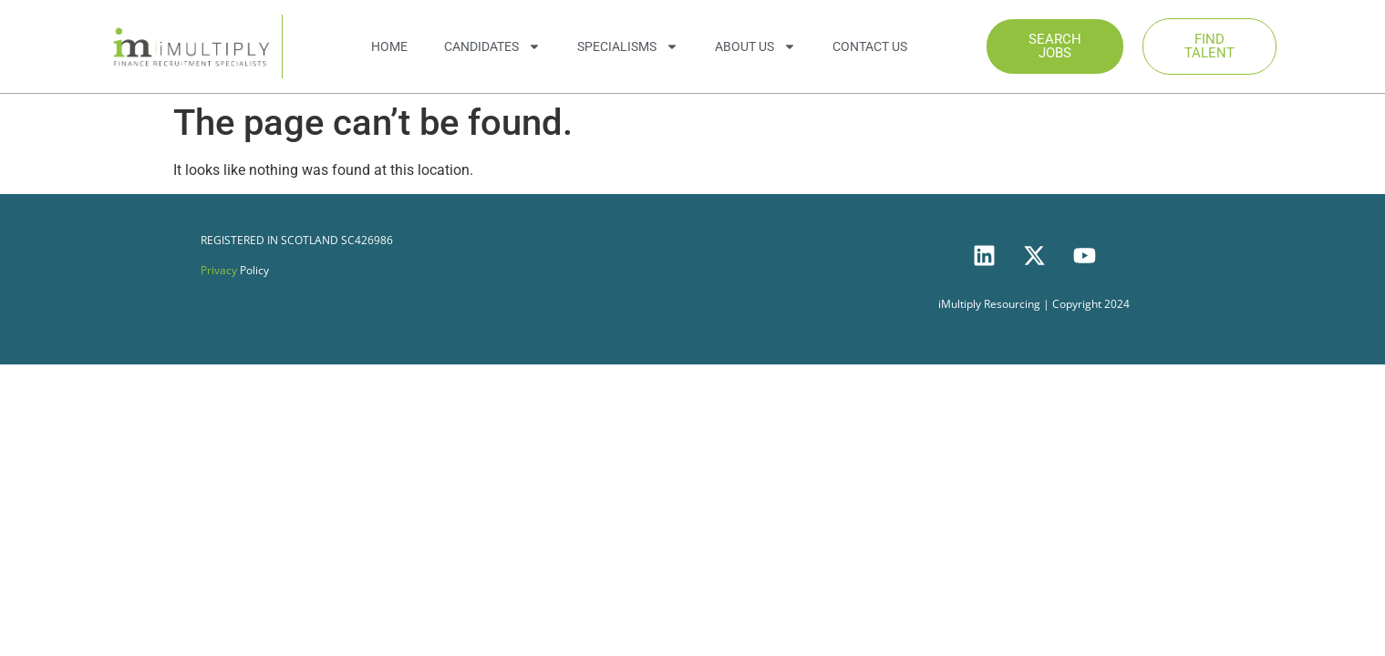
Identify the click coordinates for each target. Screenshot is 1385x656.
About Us (755, 46)
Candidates (492, 46)
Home (389, 46)
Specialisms (627, 46)
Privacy (219, 270)
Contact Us (869, 46)
